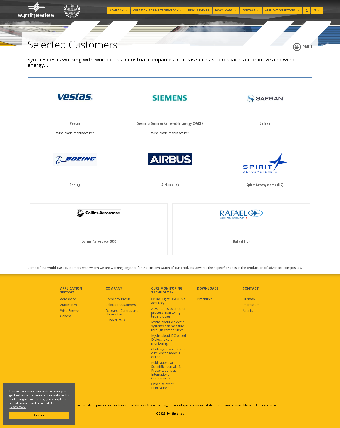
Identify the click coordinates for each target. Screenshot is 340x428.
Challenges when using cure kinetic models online (168, 353)
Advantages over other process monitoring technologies (168, 312)
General (66, 316)
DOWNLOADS (208, 288)
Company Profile (118, 299)
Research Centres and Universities (122, 313)
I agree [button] (39, 415)
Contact (248, 10)
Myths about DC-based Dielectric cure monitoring (168, 339)
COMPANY (114, 288)
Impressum (251, 305)
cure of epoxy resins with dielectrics (196, 405)
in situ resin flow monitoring (149, 405)
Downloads (223, 10)
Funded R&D (115, 320)
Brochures (205, 299)
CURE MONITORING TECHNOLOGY (166, 290)
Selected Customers (121, 305)
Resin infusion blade (238, 405)
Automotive (69, 305)
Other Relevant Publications (162, 386)
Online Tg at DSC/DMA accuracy (168, 301)
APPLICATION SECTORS (71, 290)
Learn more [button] (18, 407)
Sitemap (249, 299)
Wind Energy (69, 311)
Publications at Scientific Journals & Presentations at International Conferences (166, 370)
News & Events (198, 10)
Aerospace (68, 299)
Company (116, 10)
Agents (248, 311)
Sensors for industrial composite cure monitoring (94, 405)
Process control (266, 405)
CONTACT (251, 288)
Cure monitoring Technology (155, 10)
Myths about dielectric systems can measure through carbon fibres (167, 326)
